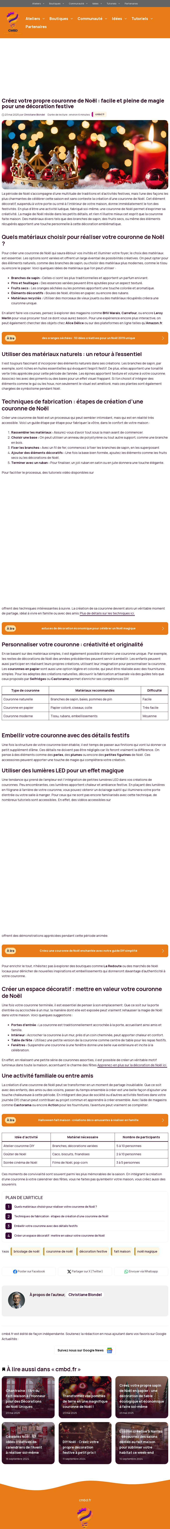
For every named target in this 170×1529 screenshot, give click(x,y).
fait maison (122, 1251)
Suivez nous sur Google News (85, 1350)
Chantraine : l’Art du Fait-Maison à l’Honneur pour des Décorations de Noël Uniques (25, 1398)
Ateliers (39, 3)
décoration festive (93, 1251)
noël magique (147, 1251)
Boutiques (57, 3)
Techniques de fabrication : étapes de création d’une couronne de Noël (61, 1216)
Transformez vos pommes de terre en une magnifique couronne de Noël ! (85, 1401)
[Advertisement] (85, 64)
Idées (97, 3)
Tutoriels (114, 3)
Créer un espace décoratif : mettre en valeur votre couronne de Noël (59, 1235)
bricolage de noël (26, 1251)
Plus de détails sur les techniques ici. (107, 613)
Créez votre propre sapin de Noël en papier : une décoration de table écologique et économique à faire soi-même (141, 1396)
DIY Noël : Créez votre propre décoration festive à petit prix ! (81, 1447)
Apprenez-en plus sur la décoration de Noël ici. (132, 1065)
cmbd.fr (99, 114)
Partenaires (131, 3)
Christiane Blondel (85, 1294)
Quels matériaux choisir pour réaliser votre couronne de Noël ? (55, 1207)
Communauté (79, 3)
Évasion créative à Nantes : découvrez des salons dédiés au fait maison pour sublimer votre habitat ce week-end (140, 1442)
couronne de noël (59, 1251)
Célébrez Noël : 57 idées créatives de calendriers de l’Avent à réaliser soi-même (24, 1444)
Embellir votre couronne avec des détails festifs (46, 1226)
